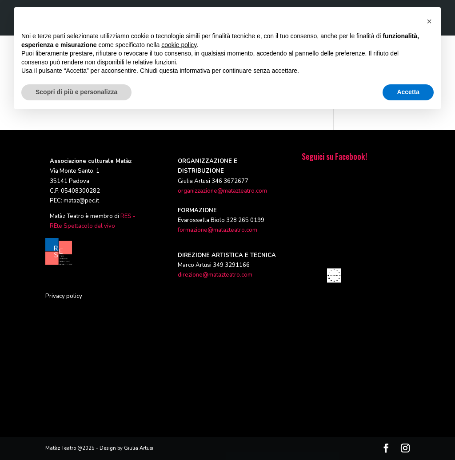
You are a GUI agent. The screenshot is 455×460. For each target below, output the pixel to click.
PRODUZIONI (189, 18)
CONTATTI (396, 18)
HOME (112, 18)
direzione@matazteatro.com (215, 275)
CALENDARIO (354, 18)
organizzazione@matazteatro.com (222, 191)
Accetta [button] (408, 435)
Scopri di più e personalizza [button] (76, 435)
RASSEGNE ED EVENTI (295, 18)
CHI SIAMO (146, 18)
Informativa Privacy (378, 80)
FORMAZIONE (236, 18)
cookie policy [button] (178, 388)
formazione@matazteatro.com (217, 230)
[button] (429, 365)
